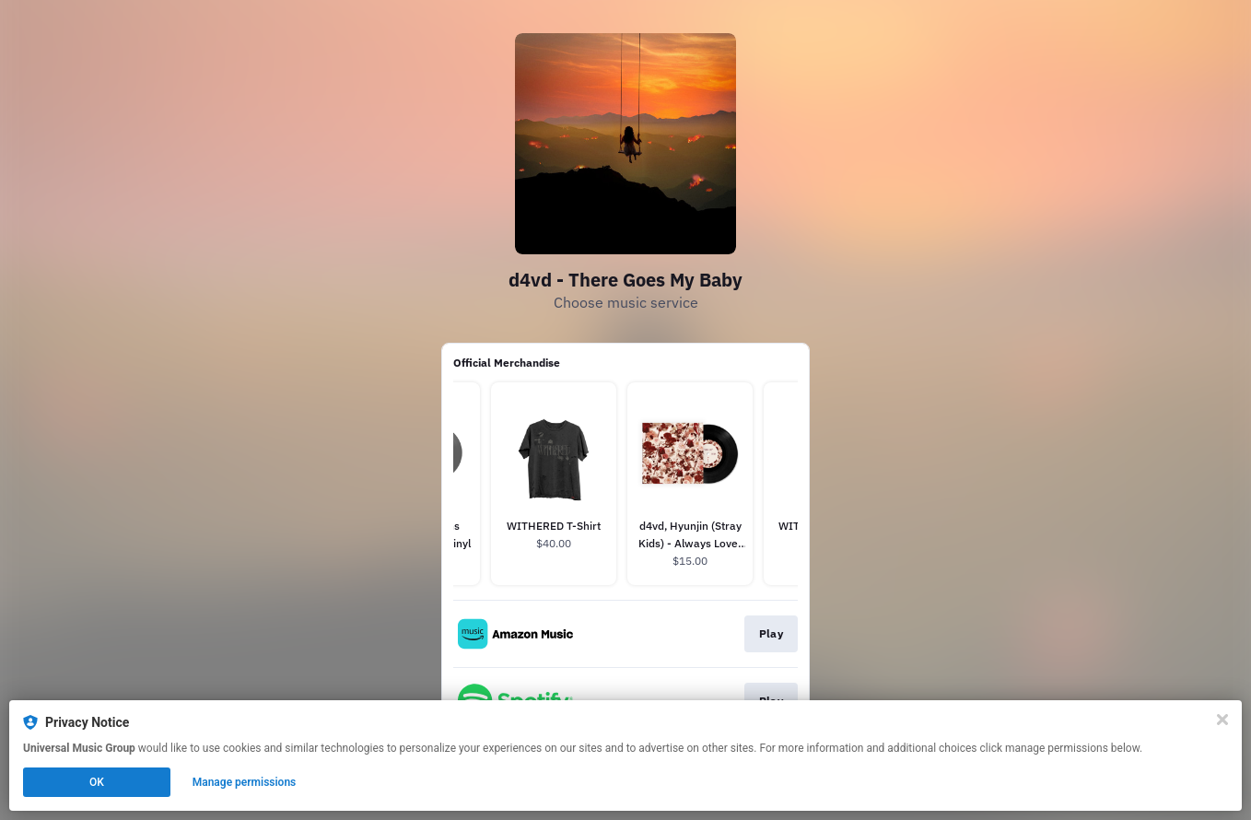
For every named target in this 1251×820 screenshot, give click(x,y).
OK (96, 782)
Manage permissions (245, 782)
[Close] (1222, 719)
